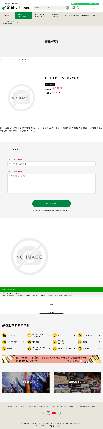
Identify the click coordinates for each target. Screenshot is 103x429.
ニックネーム (14, 159)
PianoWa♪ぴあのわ (82, 15)
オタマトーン (75, 9)
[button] (87, 9)
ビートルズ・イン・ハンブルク (62, 78)
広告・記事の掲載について (85, 406)
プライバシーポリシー (58, 406)
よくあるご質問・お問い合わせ (11, 22)
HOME (8, 15)
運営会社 (71, 406)
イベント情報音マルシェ (41, 15)
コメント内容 (14, 172)
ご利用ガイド (19, 406)
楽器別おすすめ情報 (23, 15)
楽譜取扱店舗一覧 (56, 15)
